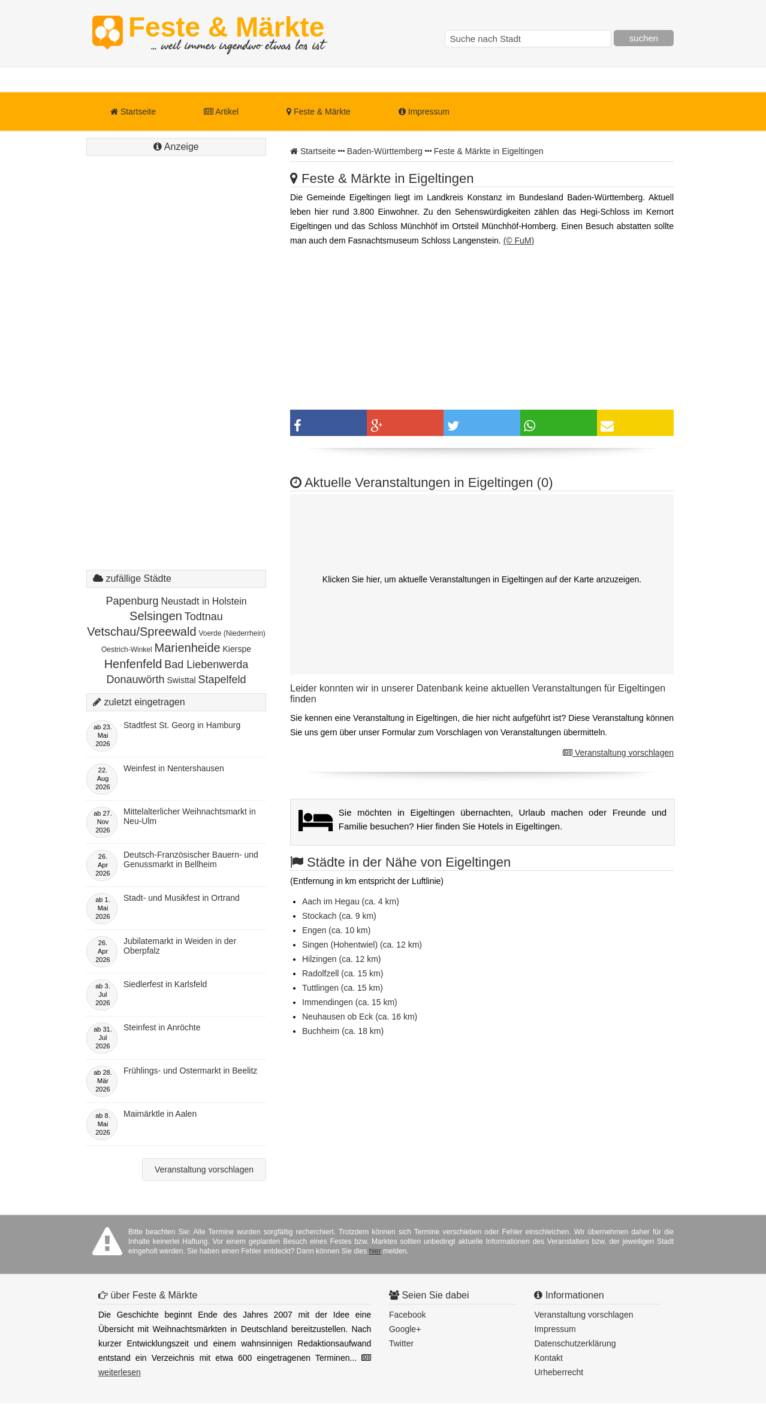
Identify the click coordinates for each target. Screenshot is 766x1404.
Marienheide (188, 647)
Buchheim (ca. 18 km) (343, 1031)
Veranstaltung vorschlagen (618, 752)
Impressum (424, 111)
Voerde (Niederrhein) (231, 633)
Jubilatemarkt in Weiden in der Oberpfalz (179, 945)
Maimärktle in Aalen (160, 1114)
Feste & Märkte (226, 33)
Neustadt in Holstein (203, 601)
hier (375, 1251)
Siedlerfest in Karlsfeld (165, 984)
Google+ (405, 1329)
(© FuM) (519, 240)
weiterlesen (119, 1372)
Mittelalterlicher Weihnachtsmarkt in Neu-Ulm (189, 816)
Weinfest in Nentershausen (173, 768)
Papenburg (131, 601)
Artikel (221, 111)
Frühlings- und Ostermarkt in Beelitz (190, 1070)
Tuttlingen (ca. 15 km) (342, 988)
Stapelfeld (222, 680)
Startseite (133, 111)
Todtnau (204, 617)
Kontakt (548, 1358)
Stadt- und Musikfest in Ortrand (181, 898)
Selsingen (155, 616)
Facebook (407, 1314)
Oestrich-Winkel (126, 649)
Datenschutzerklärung (575, 1343)
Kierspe (237, 649)
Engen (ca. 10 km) (336, 930)
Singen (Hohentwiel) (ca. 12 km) (362, 944)
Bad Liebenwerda (206, 665)
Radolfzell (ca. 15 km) (342, 973)
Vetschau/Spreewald (141, 631)
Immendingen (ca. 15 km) (349, 1002)
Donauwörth (135, 680)
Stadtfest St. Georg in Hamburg (181, 725)
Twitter (401, 1343)
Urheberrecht (558, 1372)
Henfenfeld (133, 664)
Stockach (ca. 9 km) (339, 916)
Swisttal (181, 680)
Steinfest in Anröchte (161, 1027)
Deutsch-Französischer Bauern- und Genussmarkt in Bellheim (190, 859)
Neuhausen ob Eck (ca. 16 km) (359, 1016)
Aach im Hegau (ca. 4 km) (350, 901)
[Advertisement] (176, 375)
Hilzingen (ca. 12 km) (341, 959)
